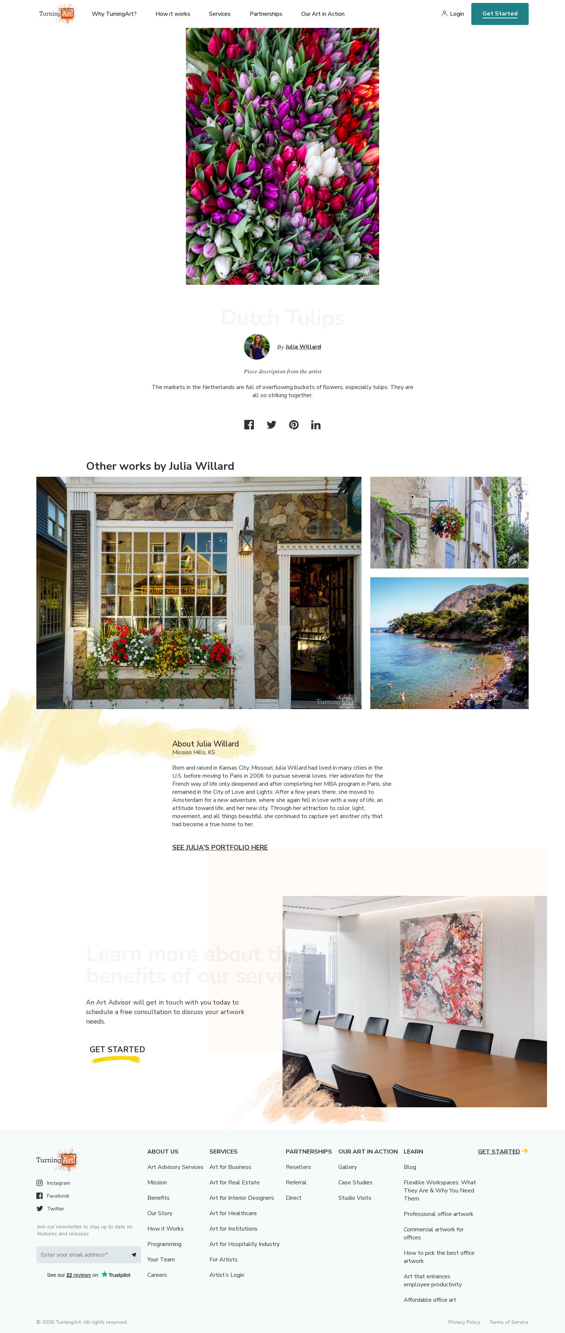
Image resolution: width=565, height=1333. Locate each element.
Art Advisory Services (175, 1167)
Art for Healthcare (233, 1213)
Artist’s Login (226, 1275)
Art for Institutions (233, 1229)
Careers (157, 1275)
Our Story (159, 1213)
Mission (157, 1182)
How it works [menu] (172, 14)
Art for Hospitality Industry (244, 1244)
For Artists (223, 1260)
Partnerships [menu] (266, 14)
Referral (296, 1182)
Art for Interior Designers (241, 1198)
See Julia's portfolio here (220, 847)
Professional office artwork (439, 1214)
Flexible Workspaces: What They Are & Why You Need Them (440, 1190)
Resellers (298, 1167)
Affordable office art (430, 1300)
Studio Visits (354, 1198)
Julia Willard (303, 347)
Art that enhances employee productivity (433, 1280)
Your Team (161, 1260)
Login (457, 14)
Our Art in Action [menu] (323, 14)
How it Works (165, 1229)
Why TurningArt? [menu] (114, 14)
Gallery (347, 1167)
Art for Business (230, 1167)
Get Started (500, 14)
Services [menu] (220, 14)
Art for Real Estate (234, 1182)
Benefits (158, 1198)
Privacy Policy (464, 1322)
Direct (294, 1198)
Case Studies (355, 1182)
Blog (410, 1167)
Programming (164, 1244)
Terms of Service (509, 1322)
